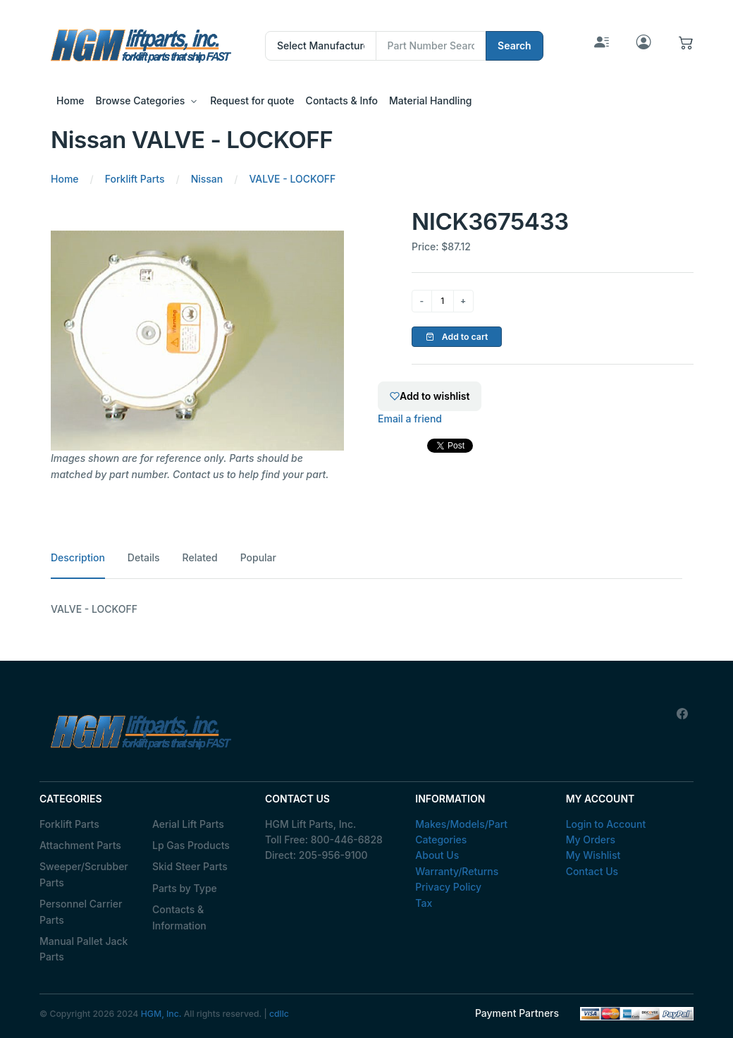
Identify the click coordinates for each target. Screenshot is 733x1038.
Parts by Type (184, 888)
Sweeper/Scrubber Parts (83, 874)
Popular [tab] (258, 557)
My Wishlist (593, 855)
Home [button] (70, 100)
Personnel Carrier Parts (80, 911)
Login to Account (606, 824)
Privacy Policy (448, 887)
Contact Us (592, 871)
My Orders (590, 839)
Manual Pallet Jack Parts (83, 949)
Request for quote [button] (252, 100)
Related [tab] (200, 557)
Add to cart (457, 336)
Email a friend (410, 419)
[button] (686, 45)
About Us (437, 855)
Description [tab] (78, 557)
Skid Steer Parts (190, 866)
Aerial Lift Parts (188, 824)
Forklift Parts (69, 824)
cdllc (279, 1013)
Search (514, 45)
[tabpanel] (366, 609)
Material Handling (430, 100)
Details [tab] (144, 557)
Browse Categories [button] (140, 100)
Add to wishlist (429, 396)
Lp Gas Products (191, 845)
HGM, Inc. (161, 1013)
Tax (423, 903)
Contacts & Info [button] (342, 100)
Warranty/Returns (456, 871)
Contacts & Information (179, 917)
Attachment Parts (80, 845)
